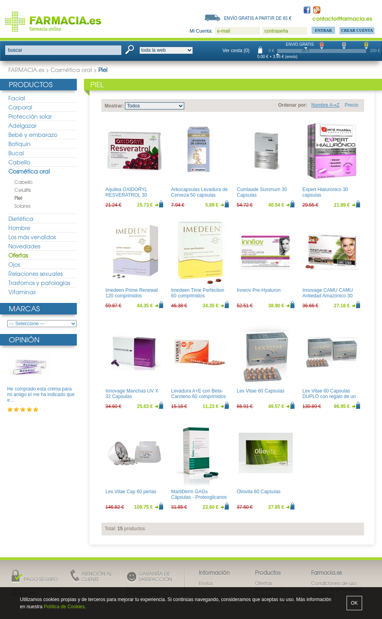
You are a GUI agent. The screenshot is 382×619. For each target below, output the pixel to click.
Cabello (19, 162)
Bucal (16, 153)
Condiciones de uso (334, 583)
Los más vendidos (32, 237)
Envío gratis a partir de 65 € (258, 17)
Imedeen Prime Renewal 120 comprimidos (131, 293)
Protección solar (30, 116)
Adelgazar (22, 125)
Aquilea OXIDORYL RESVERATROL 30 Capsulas (126, 195)
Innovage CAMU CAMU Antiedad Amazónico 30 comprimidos (327, 296)
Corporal (20, 107)
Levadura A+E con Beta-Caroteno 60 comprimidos (198, 393)
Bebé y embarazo (32, 135)
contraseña (276, 31)
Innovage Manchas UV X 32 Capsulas (131, 393)
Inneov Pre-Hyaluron (259, 290)
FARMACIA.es (26, 70)
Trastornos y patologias (39, 283)
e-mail (223, 31)
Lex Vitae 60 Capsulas (261, 391)
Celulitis (22, 189)
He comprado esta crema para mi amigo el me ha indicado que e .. (40, 394)
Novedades (24, 246)
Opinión (24, 339)
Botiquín (19, 144)
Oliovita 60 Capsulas (259, 491)
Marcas (24, 308)
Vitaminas (21, 292)
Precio (351, 105)
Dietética (20, 219)
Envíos (206, 583)
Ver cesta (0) (235, 50)
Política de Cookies (64, 606)
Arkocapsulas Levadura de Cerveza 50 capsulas (199, 192)
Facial (16, 98)
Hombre (19, 228)
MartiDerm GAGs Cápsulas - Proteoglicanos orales (199, 497)
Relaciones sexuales (35, 273)
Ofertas (18, 255)
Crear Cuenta (357, 30)
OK (354, 603)
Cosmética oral (71, 70)
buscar (15, 50)
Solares (22, 205)
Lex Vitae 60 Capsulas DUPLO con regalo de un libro (329, 396)
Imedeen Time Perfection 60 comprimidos (197, 293)
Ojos (14, 264)
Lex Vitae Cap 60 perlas (130, 491)
